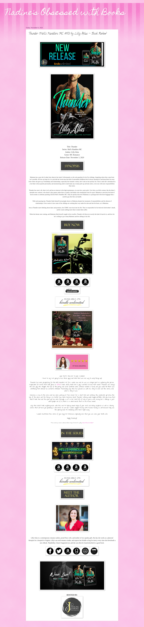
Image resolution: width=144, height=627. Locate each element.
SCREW (59, 384)
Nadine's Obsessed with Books (65, 13)
